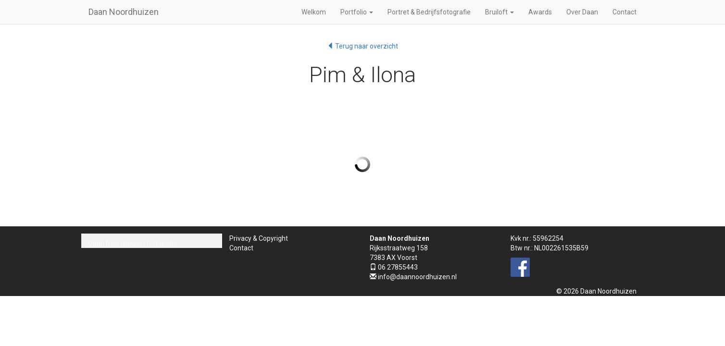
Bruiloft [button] (499, 12)
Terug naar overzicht (362, 46)
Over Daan (582, 12)
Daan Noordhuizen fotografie (132, 243)
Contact (624, 12)
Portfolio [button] (356, 12)
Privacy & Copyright (258, 238)
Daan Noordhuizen (123, 12)
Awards (540, 12)
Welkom (313, 12)
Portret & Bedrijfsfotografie (429, 12)
